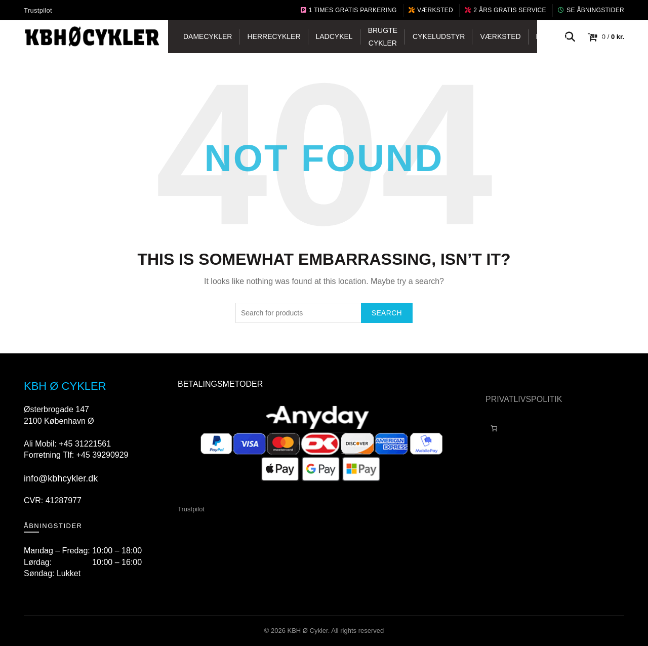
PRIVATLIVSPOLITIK (523, 399)
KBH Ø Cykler (308, 630)
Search (387, 313)
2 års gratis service (505, 10)
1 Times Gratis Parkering (349, 10)
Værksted (431, 10)
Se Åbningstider (591, 10)
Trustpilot (38, 10)
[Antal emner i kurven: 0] (493, 428)
